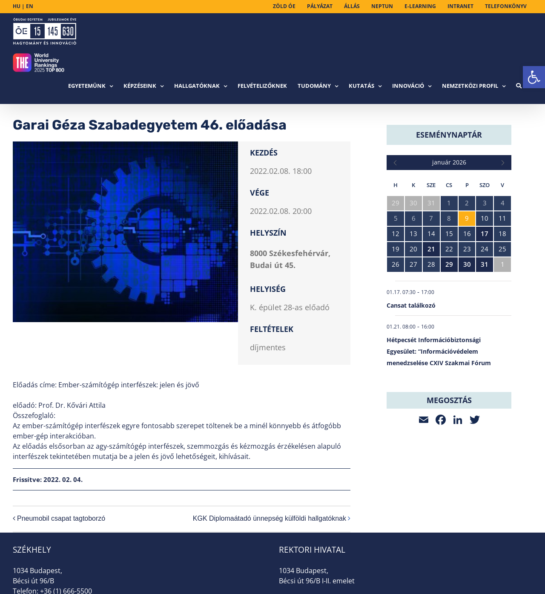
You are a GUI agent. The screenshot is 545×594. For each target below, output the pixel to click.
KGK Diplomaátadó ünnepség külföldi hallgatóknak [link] (269, 518)
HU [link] (16, 6)
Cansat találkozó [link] (411, 305)
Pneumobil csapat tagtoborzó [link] (61, 518)
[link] (534, 77)
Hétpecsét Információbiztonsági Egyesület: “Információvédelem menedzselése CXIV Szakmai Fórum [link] (439, 351)
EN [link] (29, 6)
